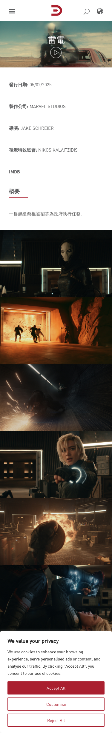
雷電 (56, 39)
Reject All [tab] (56, 720)
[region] (56, 682)
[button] (12, 11)
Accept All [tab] (56, 688)
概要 (14, 191)
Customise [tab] (56, 704)
